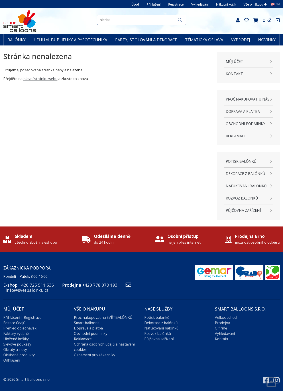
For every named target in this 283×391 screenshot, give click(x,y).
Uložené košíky (16, 338)
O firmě (221, 328)
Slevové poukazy (17, 344)
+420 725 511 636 (36, 285)
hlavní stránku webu (40, 78)
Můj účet (234, 61)
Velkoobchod (226, 317)
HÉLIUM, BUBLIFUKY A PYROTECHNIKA (70, 39)
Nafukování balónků (246, 185)
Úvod (135, 4)
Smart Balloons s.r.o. (33, 379)
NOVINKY (267, 39)
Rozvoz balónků (242, 198)
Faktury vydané (16, 333)
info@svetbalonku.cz (27, 290)
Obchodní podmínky (245, 123)
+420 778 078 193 (99, 285)
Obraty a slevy (15, 349)
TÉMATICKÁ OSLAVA (204, 39)
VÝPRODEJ (240, 39)
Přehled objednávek (20, 328)
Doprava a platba (243, 111)
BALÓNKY (16, 39)
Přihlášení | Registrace (22, 317)
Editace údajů (14, 322)
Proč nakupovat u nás (247, 99)
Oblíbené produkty (19, 354)
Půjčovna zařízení (243, 210)
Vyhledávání (199, 4)
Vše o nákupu (255, 4)
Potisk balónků (241, 161)
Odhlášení (11, 360)
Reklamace (236, 136)
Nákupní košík (226, 4)
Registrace (176, 4)
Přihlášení (154, 4)
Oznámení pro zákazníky (94, 354)
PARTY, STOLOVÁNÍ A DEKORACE (146, 39)
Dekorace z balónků (245, 173)
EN (275, 4)
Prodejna (222, 322)
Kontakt (234, 73)
